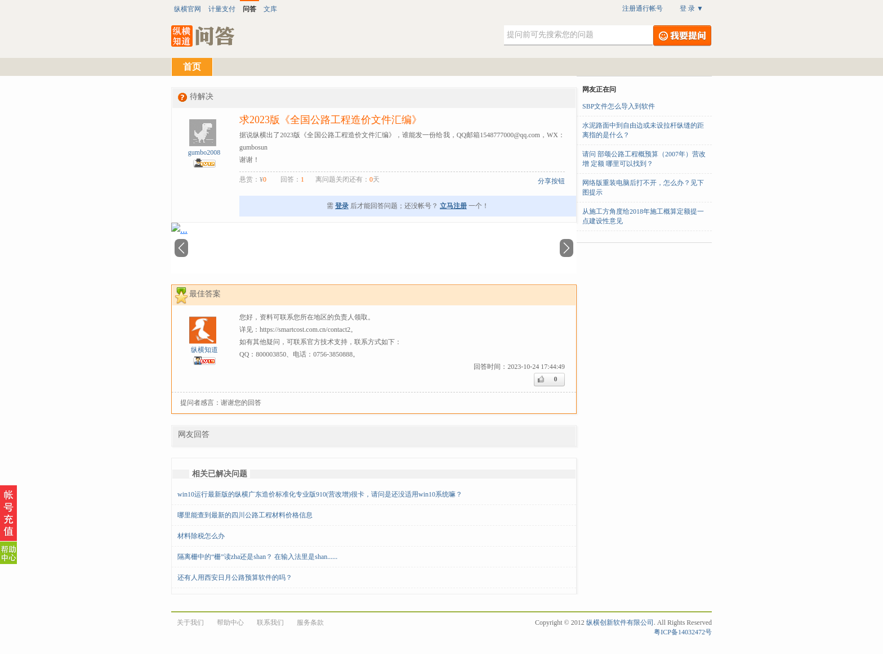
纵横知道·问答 (203, 36)
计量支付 (221, 9)
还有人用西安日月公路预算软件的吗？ (234, 577)
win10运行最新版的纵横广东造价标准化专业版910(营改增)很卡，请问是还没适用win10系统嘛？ (319, 494)
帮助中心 (230, 622)
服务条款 (310, 622)
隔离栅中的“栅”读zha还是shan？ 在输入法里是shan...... (257, 557)
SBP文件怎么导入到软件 (618, 106)
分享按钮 (551, 181)
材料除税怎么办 (201, 536)
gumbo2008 (204, 152)
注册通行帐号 (642, 8)
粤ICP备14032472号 (683, 632)
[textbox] (578, 35)
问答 (249, 9)
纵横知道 (204, 350)
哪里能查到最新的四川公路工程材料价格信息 (245, 515)
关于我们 (190, 622)
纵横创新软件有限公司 (620, 622)
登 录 (691, 8)
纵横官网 (187, 9)
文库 (270, 9)
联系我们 (270, 622)
